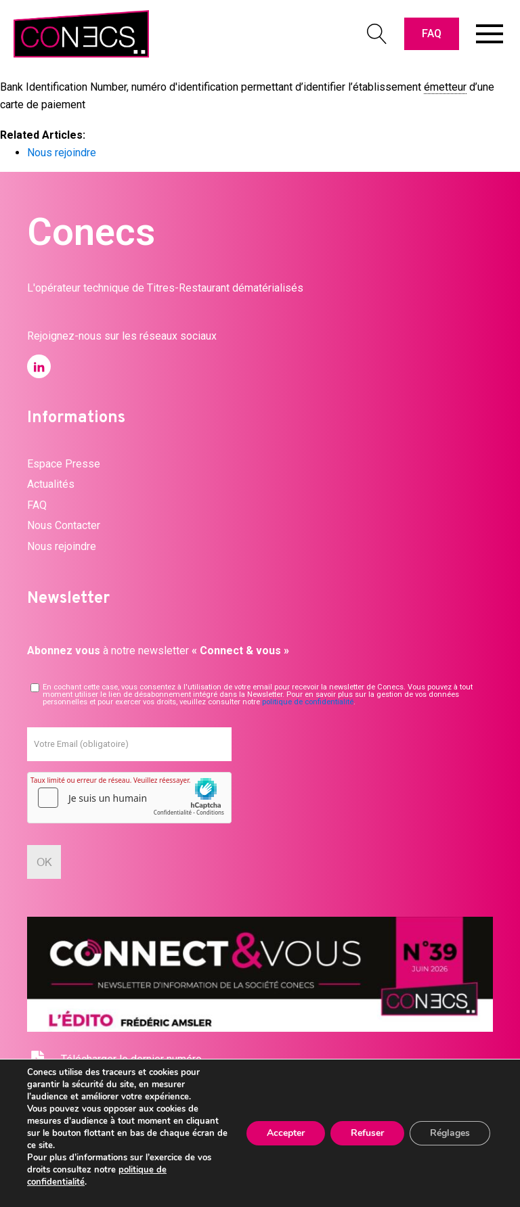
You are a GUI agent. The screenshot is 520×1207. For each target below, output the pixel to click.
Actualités (50, 484)
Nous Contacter (63, 525)
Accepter (286, 1132)
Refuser (367, 1132)
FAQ (431, 33)
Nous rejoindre (61, 152)
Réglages (450, 1132)
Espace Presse (63, 463)
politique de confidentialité (307, 702)
